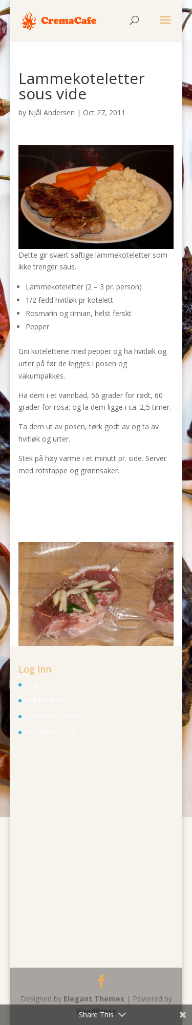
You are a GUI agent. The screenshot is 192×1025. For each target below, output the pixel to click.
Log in (36, 684)
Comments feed (52, 716)
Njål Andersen (51, 112)
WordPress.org (50, 732)
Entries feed (45, 700)
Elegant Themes (93, 998)
